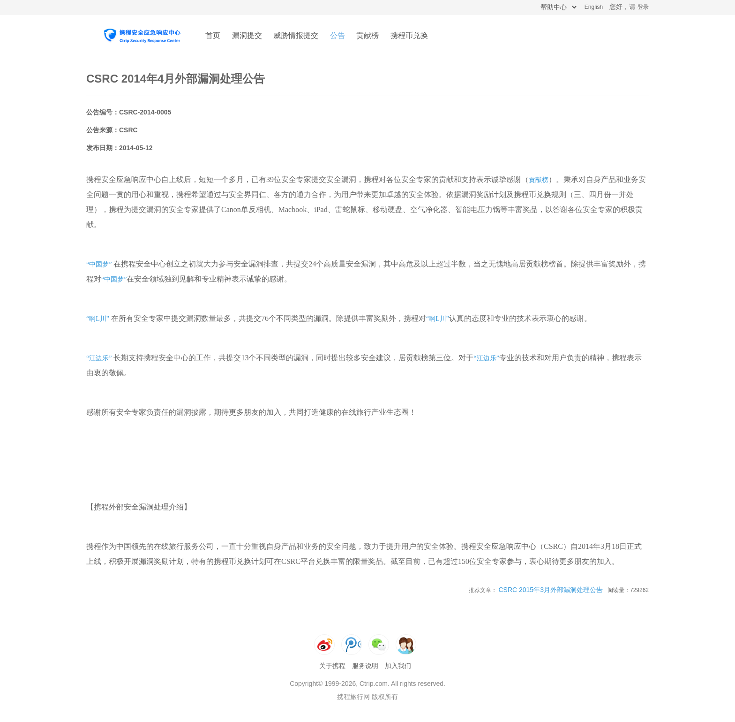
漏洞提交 (247, 35)
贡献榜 (367, 35)
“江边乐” (99, 358)
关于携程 (332, 665)
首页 (212, 35)
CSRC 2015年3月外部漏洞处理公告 (550, 589)
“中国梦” (99, 264)
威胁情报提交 (295, 35)
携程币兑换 (409, 35)
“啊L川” (97, 318)
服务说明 (365, 665)
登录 (643, 7)
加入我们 (398, 665)
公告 (337, 35)
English (594, 7)
